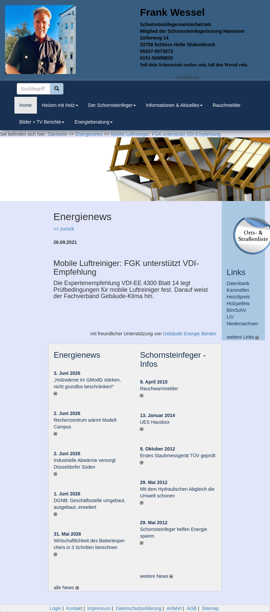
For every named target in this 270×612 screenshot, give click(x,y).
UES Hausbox (154, 422)
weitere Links (243, 337)
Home (25, 105)
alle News (66, 587)
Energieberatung (93, 122)
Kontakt (74, 608)
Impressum (98, 608)
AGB (192, 608)
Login (55, 608)
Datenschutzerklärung (138, 608)
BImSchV (236, 310)
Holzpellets (238, 303)
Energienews (77, 354)
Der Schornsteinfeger (112, 105)
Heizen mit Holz (60, 105)
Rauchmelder (226, 105)
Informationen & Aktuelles (174, 105)
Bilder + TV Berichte (42, 122)
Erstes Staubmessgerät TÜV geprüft (177, 455)
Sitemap (210, 608)
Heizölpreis (238, 296)
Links (236, 272)
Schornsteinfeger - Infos (173, 359)
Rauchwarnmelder (159, 388)
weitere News (156, 576)
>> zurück (63, 228)
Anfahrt (173, 608)
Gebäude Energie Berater (190, 333)
